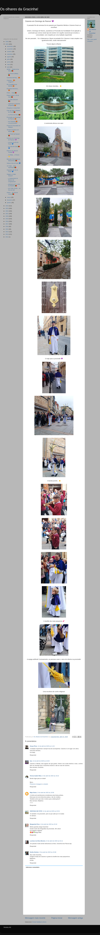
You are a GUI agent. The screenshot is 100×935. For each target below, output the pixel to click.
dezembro (10, 46)
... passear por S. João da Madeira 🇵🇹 (13, 184)
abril (8, 67)
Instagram (39, 784)
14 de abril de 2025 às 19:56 (45, 792)
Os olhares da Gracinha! (19, 9)
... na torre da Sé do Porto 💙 (12, 143)
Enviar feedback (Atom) (39, 922)
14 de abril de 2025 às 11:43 (46, 746)
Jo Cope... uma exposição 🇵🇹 (11, 166)
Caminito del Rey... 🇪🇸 (13, 77)
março (9, 197)
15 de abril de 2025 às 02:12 (54, 841)
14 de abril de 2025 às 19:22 (50, 776)
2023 (7, 208)
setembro (10, 54)
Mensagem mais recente (35, 918)
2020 (7, 216)
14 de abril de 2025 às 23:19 (48, 824)
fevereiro (10, 200)
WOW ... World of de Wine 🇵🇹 (13, 70)
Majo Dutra (33, 792)
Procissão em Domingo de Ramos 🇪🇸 (13, 118)
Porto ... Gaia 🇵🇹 (12, 93)
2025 (7, 44)
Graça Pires (33, 746)
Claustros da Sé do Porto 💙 (12, 170)
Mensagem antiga (75, 918)
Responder (33, 755)
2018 (7, 221)
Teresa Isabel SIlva (36, 776)
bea (31, 761)
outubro (9, 51)
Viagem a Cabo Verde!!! (11, 175)
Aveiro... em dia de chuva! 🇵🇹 (12, 193)
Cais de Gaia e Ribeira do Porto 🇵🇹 (13, 111)
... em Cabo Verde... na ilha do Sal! (13, 189)
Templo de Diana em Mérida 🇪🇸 (13, 130)
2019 (7, 218)
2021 (7, 213)
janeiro (9, 202)
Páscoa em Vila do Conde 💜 (12, 151)
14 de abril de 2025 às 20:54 (51, 811)
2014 (7, 231)
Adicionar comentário (32, 867)
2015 (7, 229)
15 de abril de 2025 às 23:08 (47, 852)
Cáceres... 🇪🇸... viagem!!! (11, 81)
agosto (9, 56)
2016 (7, 226)
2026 (7, 41)
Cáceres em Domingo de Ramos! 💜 (13, 138)
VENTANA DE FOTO (36, 811)
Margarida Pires (35, 824)
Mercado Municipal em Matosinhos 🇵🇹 (13, 159)
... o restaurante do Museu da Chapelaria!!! (12, 180)
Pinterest (32, 784)
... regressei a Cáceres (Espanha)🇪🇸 (13, 104)
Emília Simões (34, 852)
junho (9, 62)
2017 (7, 224)
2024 (7, 206)
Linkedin (45, 784)
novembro (10, 49)
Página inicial (56, 918)
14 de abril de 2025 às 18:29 (41, 761)
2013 (7, 234)
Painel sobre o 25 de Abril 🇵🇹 (13, 96)
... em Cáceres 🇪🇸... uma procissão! (13, 122)
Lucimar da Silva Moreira (37, 841)
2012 (7, 237)
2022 (7, 211)
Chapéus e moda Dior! (13, 108)
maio (8, 64)
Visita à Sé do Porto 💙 (13, 163)
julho (8, 59)
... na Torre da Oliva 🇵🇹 (13, 114)
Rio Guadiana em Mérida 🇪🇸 (12, 85)
